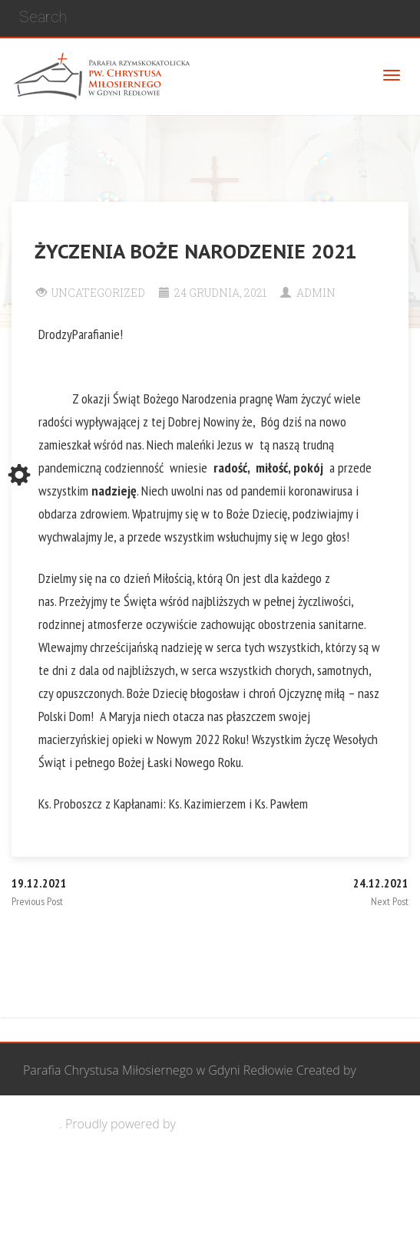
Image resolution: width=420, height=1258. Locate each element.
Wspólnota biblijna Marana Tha (135, 1231)
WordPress (209, 1123)
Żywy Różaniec (275, 1231)
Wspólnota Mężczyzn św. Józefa (136, 1177)
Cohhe (41, 1123)
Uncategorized (98, 292)
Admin (316, 292)
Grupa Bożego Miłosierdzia (310, 1177)
